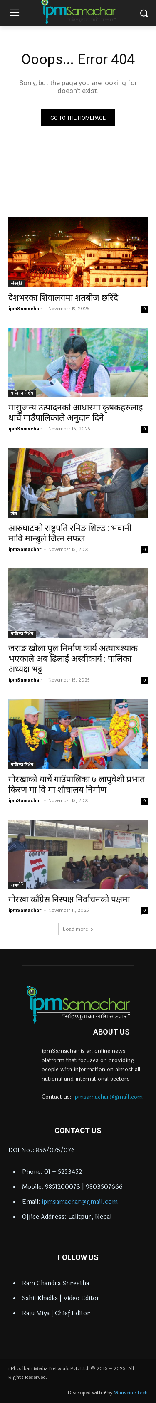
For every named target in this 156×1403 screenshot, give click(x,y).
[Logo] (78, 1005)
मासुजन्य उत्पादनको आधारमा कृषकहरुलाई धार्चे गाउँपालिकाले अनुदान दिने (75, 413)
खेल (14, 514)
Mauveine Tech (131, 1392)
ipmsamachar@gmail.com (108, 1096)
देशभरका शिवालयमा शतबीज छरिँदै (63, 298)
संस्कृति (16, 283)
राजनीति (17, 885)
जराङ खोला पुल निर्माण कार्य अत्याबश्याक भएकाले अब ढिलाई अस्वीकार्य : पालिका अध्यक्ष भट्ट (73, 658)
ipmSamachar (25, 308)
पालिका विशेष (22, 393)
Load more (78, 929)
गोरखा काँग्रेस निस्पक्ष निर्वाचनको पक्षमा (69, 899)
